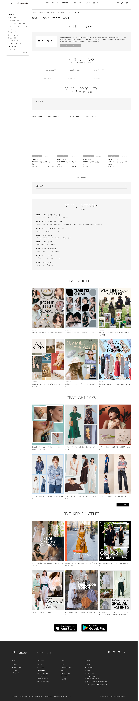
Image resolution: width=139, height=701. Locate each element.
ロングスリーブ (63, 217)
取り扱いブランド (17, 667)
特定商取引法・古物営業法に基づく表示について (59, 696)
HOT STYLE (40, 667)
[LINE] (119, 652)
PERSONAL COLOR (42, 679)
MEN (53, 3)
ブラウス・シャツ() (16, 20)
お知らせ (87, 664)
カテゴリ (88, 3)
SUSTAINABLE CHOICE (92, 679)
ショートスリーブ (52, 217)
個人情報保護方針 (37, 696)
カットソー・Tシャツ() (17, 23)
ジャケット (40, 251)
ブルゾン (48, 251)
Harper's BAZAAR (66, 667)
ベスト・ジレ (56, 251)
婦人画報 (63, 679)
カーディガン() (16, 44)
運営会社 (14, 696)
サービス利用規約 (25, 696)
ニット (69, 12)
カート (49, 653)
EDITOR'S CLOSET (42, 673)
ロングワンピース (53, 231)
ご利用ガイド (89, 670)
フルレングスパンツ (43, 238)
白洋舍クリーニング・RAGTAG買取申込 (96, 681)
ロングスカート (51, 244)
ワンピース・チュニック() (18, 26)
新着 (75, 3)
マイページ (40, 653)
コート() (12, 50)
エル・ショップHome (37, 12)
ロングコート (52, 265)
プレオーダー (16, 673)
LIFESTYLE (65, 3)
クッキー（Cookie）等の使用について (96, 684)
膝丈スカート (41, 244)
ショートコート (42, 265)
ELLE (98, 3)
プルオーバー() (16, 41)
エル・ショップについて (92, 676)
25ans (62, 670)
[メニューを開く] (11, 3)
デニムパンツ (67, 238)
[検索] (118, 3)
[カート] (126, 3)
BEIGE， (48, 215)
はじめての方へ (89, 667)
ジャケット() (14, 35)
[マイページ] (122, 3)
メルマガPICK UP (42, 676)
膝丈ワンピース (42, 231)
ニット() (13, 38)
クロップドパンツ (56, 238)
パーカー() (14, 47)
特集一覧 (39, 664)
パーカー (58, 258)
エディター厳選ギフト (43, 681)
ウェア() (12, 18)
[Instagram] (109, 652)
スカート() (13, 32)
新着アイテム (16, 664)
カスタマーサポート (91, 673)
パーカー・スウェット (95, 224)
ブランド (81, 3)
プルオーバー (41, 258)
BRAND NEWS (41, 670)
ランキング (15, 670)
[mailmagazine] (124, 652)
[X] (114, 652)
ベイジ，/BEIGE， (52, 12)
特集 (94, 3)
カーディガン (83, 224)
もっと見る (122, 504)
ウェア (62, 12)
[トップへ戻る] (134, 637)
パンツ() (13, 29)
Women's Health (65, 673)
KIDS (58, 3)
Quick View (47, 156)
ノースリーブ (41, 217)
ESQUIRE (64, 676)
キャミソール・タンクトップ (46, 224)
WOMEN (47, 3)
